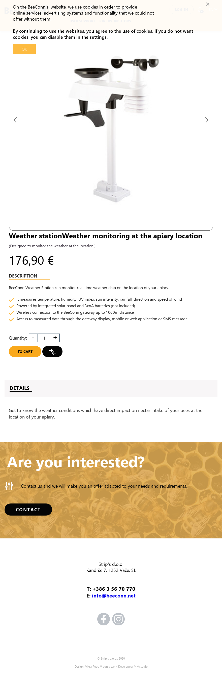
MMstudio (141, 666)
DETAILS (19, 387)
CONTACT (28, 509)
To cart (25, 351)
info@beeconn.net (114, 595)
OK (24, 49)
